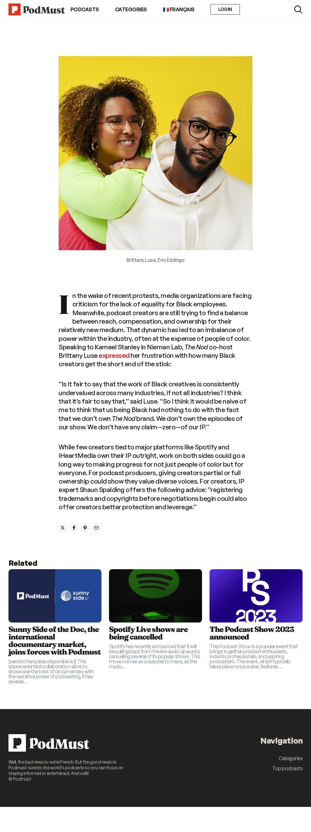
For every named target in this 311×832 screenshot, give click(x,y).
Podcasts (84, 9)
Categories (131, 9)
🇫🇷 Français (178, 9)
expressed (114, 355)
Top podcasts (287, 768)
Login (225, 9)
